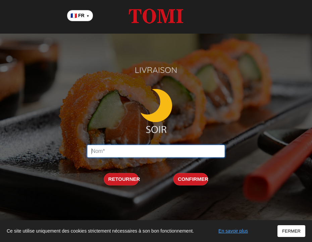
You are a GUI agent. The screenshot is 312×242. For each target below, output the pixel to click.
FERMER (291, 231)
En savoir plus (233, 231)
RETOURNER (123, 179)
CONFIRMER (193, 179)
